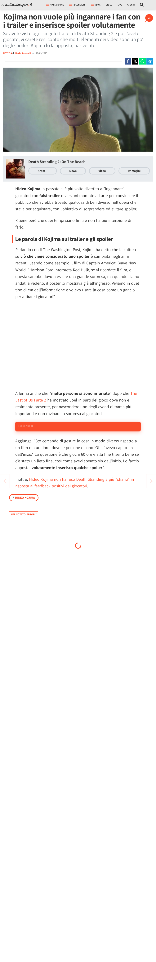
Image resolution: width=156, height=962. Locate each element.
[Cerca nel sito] (141, 5)
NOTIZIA (7, 53)
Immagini (134, 171)
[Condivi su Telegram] (149, 61)
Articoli (42, 171)
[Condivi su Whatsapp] (142, 61)
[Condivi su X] (135, 61)
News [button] (96, 4)
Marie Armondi (23, 53)
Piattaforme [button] (55, 4)
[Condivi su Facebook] (128, 61)
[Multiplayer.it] (17, 5)
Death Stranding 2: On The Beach (57, 161)
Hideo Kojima (24, 516)
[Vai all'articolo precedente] (151, 481)
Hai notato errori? (24, 532)
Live (120, 4)
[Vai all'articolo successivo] (5, 481)
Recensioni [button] (77, 4)
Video (109, 4)
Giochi (131, 4)
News (73, 171)
